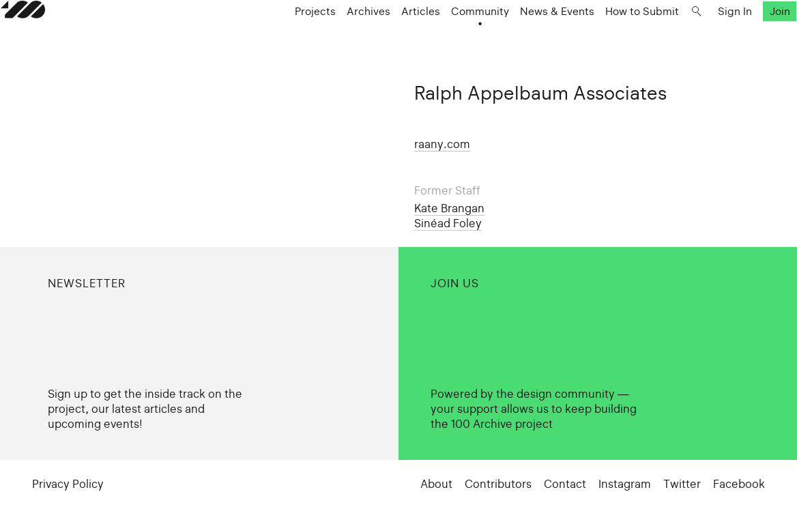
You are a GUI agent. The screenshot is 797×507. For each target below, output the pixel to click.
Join (748, 37)
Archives (337, 37)
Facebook (739, 484)
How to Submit (611, 37)
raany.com (442, 144)
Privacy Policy (68, 484)
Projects (283, 37)
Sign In (703, 37)
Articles (389, 37)
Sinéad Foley (448, 223)
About (436, 484)
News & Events (526, 37)
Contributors (498, 484)
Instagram (624, 484)
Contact (565, 484)
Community (449, 37)
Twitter (682, 484)
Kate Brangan (449, 208)
